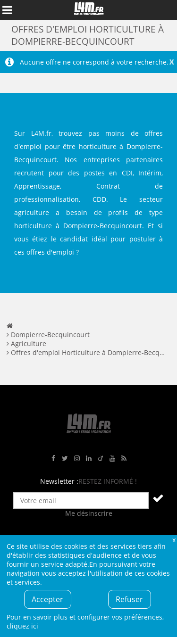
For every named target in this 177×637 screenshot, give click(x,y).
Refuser (129, 599)
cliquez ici (22, 625)
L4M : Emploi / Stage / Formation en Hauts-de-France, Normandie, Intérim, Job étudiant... (89, 10)
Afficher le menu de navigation (7, 10)
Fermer (173, 539)
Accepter (47, 599)
